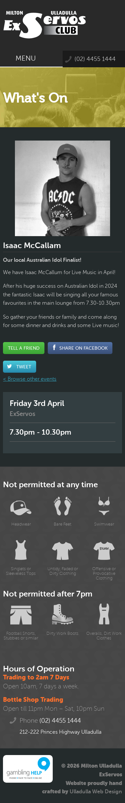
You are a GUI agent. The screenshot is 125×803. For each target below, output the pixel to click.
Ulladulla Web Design (96, 792)
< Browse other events (29, 379)
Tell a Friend (23, 348)
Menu (31, 58)
